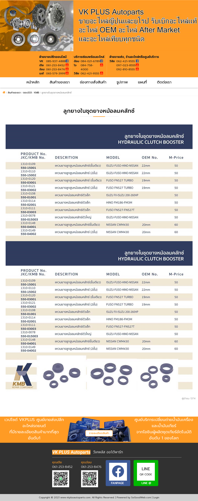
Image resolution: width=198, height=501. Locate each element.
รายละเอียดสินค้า (99, 433)
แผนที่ (142, 82)
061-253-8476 (91, 466)
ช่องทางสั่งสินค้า (93, 82)
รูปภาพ (122, 82)
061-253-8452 (62, 466)
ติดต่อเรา (164, 82)
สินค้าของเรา (60, 82)
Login (156, 497)
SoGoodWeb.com (141, 497)
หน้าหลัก (33, 82)
